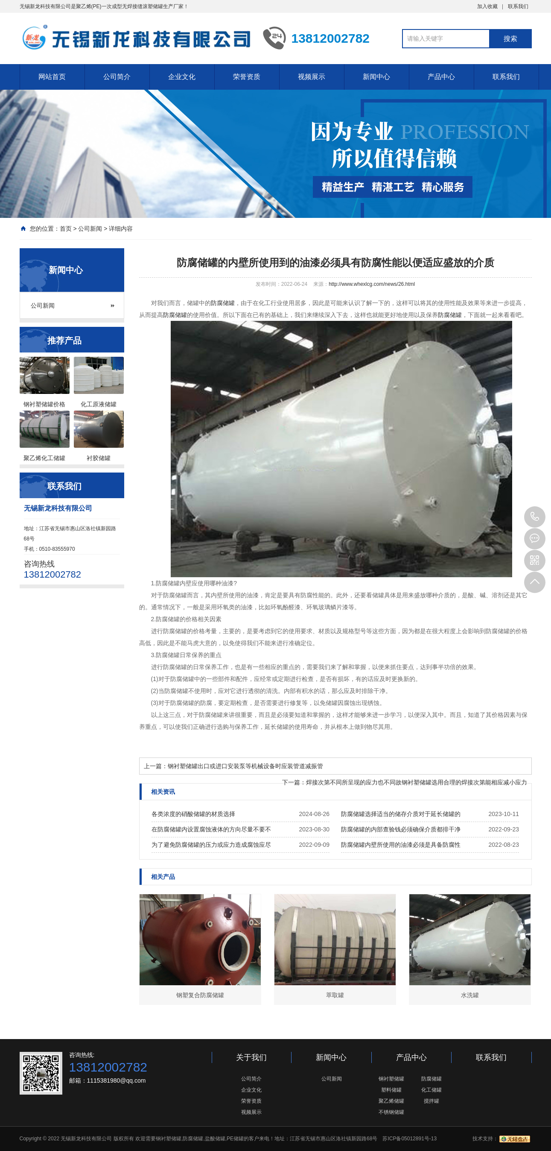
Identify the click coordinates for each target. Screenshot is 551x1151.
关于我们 (251, 1057)
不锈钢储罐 (391, 1112)
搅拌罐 (431, 1101)
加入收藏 (487, 6)
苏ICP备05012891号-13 (409, 1139)
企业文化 (181, 76)
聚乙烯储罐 (391, 1101)
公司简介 (117, 76)
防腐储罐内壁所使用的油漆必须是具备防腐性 (401, 844)
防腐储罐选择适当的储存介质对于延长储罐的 (401, 813)
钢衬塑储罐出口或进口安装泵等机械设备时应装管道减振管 (245, 766)
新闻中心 (376, 76)
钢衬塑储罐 (391, 1079)
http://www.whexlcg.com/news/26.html (372, 284)
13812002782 (534, 517)
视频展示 (311, 76)
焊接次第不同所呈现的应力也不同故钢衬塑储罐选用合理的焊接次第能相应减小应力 (416, 782)
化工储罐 (431, 1090)
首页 (66, 228)
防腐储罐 (223, 302)
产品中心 (441, 76)
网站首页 (52, 76)
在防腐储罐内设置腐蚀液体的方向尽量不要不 (211, 829)
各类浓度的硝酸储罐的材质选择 (193, 813)
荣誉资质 (246, 76)
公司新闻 (90, 228)
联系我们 (518, 6)
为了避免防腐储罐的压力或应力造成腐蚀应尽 (211, 844)
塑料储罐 (391, 1090)
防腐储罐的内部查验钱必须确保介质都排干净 (401, 829)
